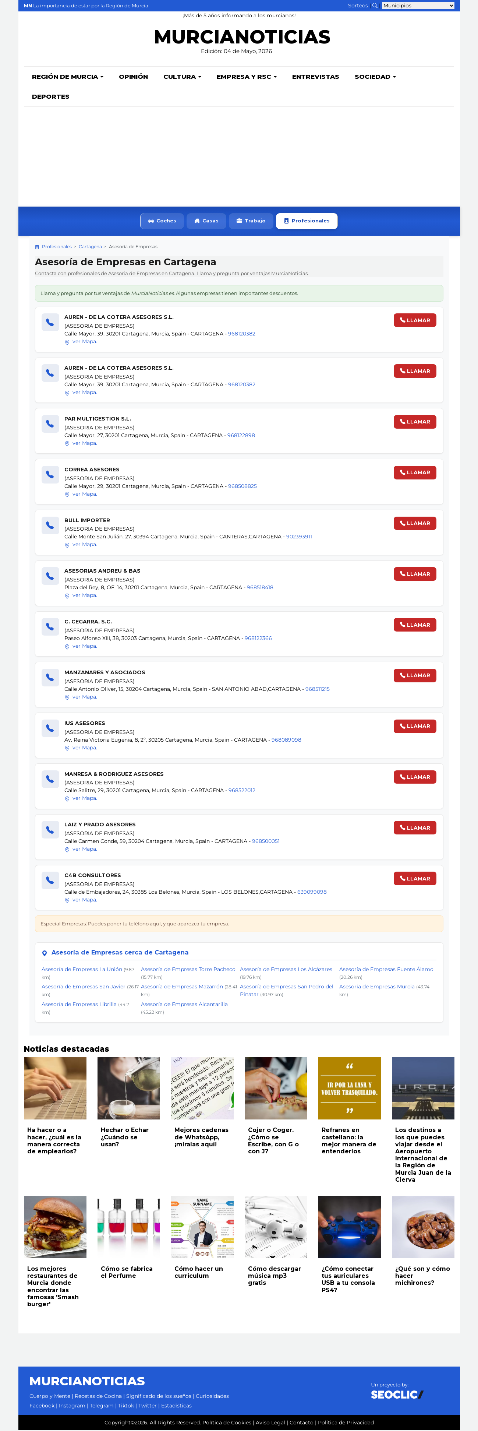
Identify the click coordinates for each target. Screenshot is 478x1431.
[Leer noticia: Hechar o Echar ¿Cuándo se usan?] (129, 1089)
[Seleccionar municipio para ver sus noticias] (418, 5)
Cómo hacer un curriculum (198, 1273)
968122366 (258, 639)
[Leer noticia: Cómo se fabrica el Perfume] (129, 1227)
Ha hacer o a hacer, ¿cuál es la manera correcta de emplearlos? (54, 1141)
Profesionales (307, 222)
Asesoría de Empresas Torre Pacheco (188, 970)
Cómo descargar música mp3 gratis (274, 1276)
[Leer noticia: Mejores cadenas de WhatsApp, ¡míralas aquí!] (202, 1089)
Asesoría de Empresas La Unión (82, 970)
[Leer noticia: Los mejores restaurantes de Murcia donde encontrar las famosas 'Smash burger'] (55, 1227)
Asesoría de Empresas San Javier (83, 987)
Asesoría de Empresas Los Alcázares (286, 970)
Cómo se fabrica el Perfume (127, 1273)
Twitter (147, 1406)
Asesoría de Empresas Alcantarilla (184, 1005)
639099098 (312, 892)
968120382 (241, 334)
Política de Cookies (226, 1423)
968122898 (241, 436)
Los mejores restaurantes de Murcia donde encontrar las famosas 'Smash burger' (53, 1287)
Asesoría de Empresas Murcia (377, 987)
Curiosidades (212, 1396)
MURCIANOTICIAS (242, 38)
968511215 (317, 689)
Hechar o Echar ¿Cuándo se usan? (125, 1137)
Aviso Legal (270, 1423)
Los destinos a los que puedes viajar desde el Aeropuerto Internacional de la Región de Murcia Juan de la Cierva (423, 1155)
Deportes (51, 97)
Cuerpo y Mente (49, 1396)
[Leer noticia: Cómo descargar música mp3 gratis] (276, 1227)
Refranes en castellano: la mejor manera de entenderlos (349, 1141)
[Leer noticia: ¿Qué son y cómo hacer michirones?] (423, 1227)
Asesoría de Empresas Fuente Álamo (386, 970)
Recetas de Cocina (98, 1396)
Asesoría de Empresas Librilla (79, 1005)
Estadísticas (176, 1406)
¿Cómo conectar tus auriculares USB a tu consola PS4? (348, 1280)
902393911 (299, 537)
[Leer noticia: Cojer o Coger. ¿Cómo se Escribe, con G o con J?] (276, 1089)
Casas (206, 222)
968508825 (242, 487)
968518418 (260, 588)
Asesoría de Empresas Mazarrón (182, 987)
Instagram (72, 1406)
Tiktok (126, 1406)
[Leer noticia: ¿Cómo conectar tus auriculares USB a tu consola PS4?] (349, 1227)
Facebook (41, 1406)
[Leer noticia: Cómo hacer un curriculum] (202, 1227)
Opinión (133, 77)
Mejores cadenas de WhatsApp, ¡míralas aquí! (201, 1137)
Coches (162, 222)
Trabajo (251, 222)
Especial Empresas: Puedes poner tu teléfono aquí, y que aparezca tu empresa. (134, 924)
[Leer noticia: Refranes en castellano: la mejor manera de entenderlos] (349, 1089)
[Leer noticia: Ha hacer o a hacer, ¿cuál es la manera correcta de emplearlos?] (55, 1089)
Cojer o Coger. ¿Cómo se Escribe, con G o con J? (273, 1141)
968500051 (266, 841)
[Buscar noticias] (375, 5)
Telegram (102, 1406)
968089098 (286, 740)
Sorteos (358, 5)
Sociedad (375, 77)
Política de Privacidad (346, 1423)
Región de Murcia (67, 77)
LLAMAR (415, 321)
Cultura (182, 77)
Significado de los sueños (158, 1396)
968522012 (242, 791)
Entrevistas (315, 77)
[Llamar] (50, 323)
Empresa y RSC (247, 77)
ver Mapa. (80, 342)
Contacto (302, 1423)
